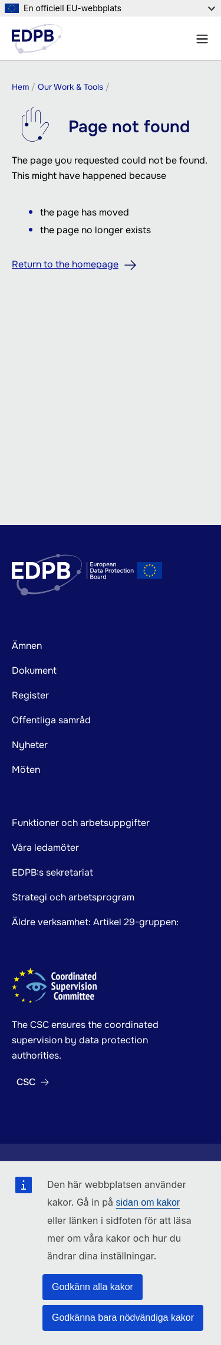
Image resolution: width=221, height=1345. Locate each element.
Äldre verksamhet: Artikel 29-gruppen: (95, 922)
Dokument (34, 670)
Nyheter (30, 745)
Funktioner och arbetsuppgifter (81, 823)
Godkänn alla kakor (92, 1287)
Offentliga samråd (51, 720)
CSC (26, 1082)
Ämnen (27, 645)
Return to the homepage (65, 264)
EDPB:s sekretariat (52, 872)
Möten (26, 769)
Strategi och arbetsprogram (73, 897)
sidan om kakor (148, 1202)
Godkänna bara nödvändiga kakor (123, 1318)
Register (30, 695)
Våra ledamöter (45, 847)
